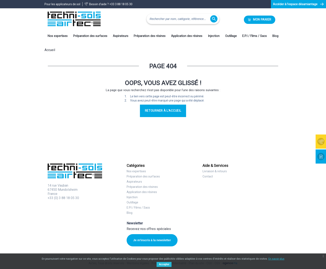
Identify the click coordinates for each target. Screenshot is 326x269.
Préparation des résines (149, 36)
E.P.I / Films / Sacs (254, 36)
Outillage (231, 36)
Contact (208, 176)
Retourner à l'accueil (163, 110)
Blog (275, 36)
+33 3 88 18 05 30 (120, 4)
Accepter (164, 264)
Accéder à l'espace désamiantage (295, 4)
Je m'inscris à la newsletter (152, 240)
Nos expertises (58, 36)
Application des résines (186, 36)
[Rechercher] (183, 19)
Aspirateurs (120, 36)
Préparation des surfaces (90, 36)
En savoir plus (276, 258)
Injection (214, 36)
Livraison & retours (215, 171)
